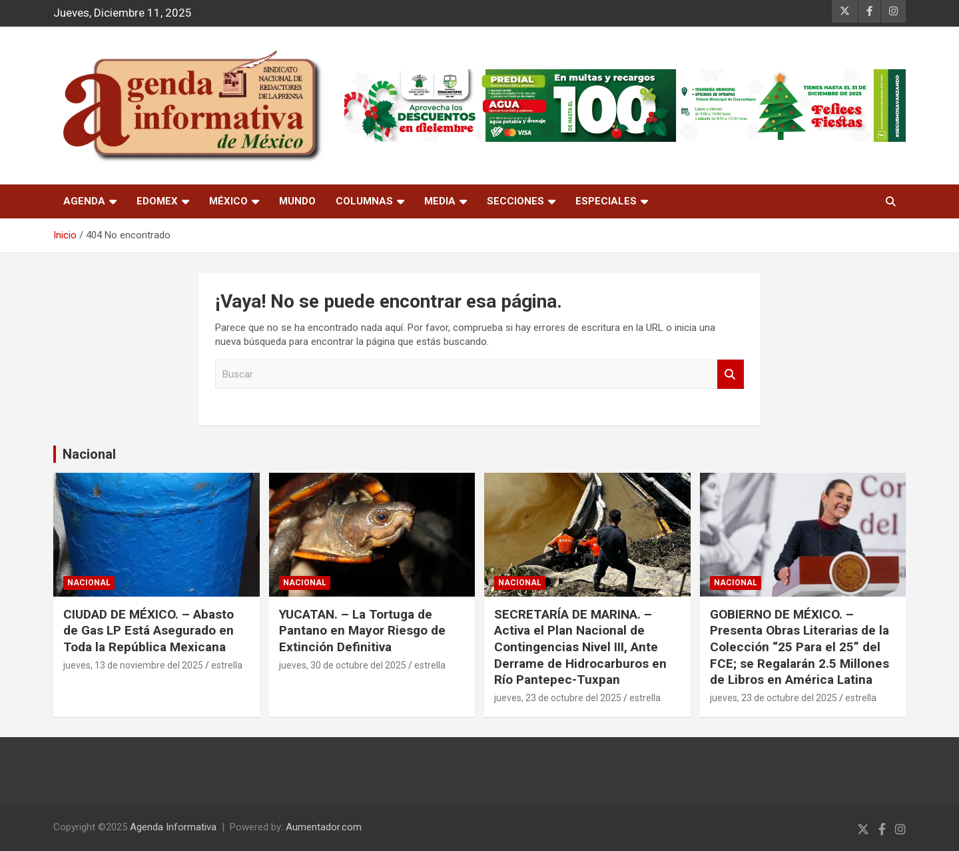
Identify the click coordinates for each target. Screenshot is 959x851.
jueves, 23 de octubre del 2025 (557, 698)
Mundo (297, 201)
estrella (226, 665)
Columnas (364, 201)
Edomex (157, 201)
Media (440, 201)
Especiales (606, 201)
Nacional (89, 454)
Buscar (730, 375)
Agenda (84, 201)
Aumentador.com (324, 827)
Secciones (515, 201)
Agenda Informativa (173, 827)
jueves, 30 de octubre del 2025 (342, 665)
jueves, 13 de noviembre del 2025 (133, 665)
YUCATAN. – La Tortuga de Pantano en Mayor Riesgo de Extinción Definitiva (362, 631)
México (228, 201)
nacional (89, 582)
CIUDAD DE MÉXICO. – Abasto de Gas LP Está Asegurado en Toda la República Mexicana (148, 631)
